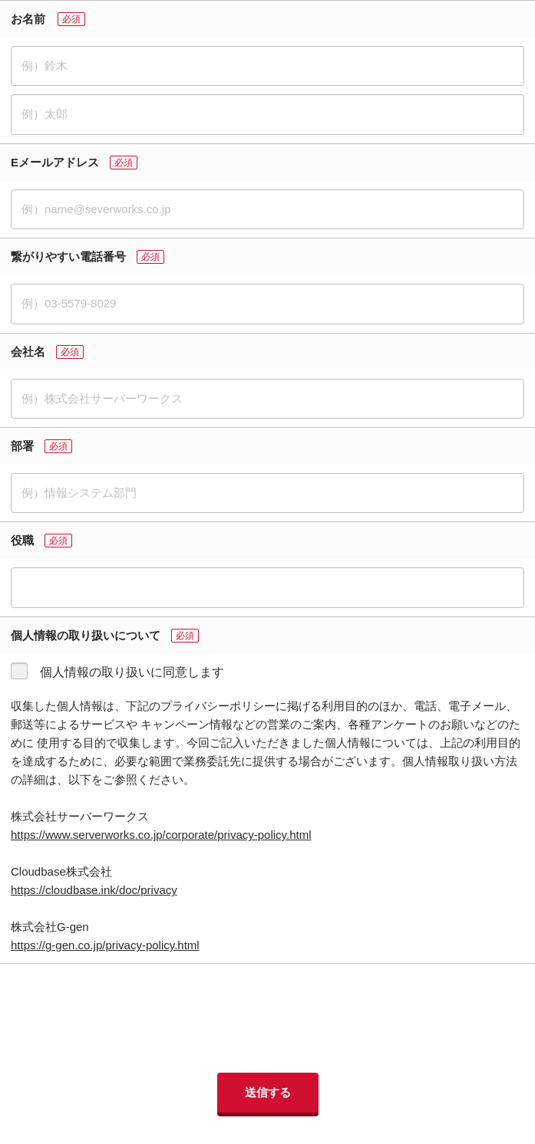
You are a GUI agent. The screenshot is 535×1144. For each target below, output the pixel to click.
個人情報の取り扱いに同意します (132, 672)
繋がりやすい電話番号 (68, 256)
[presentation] (268, 1018)
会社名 (28, 351)
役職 (22, 540)
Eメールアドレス (55, 162)
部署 (22, 445)
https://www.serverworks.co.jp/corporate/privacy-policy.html (161, 834)
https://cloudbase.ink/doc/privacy (94, 889)
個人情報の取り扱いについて (85, 635)
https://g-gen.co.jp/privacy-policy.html (105, 945)
